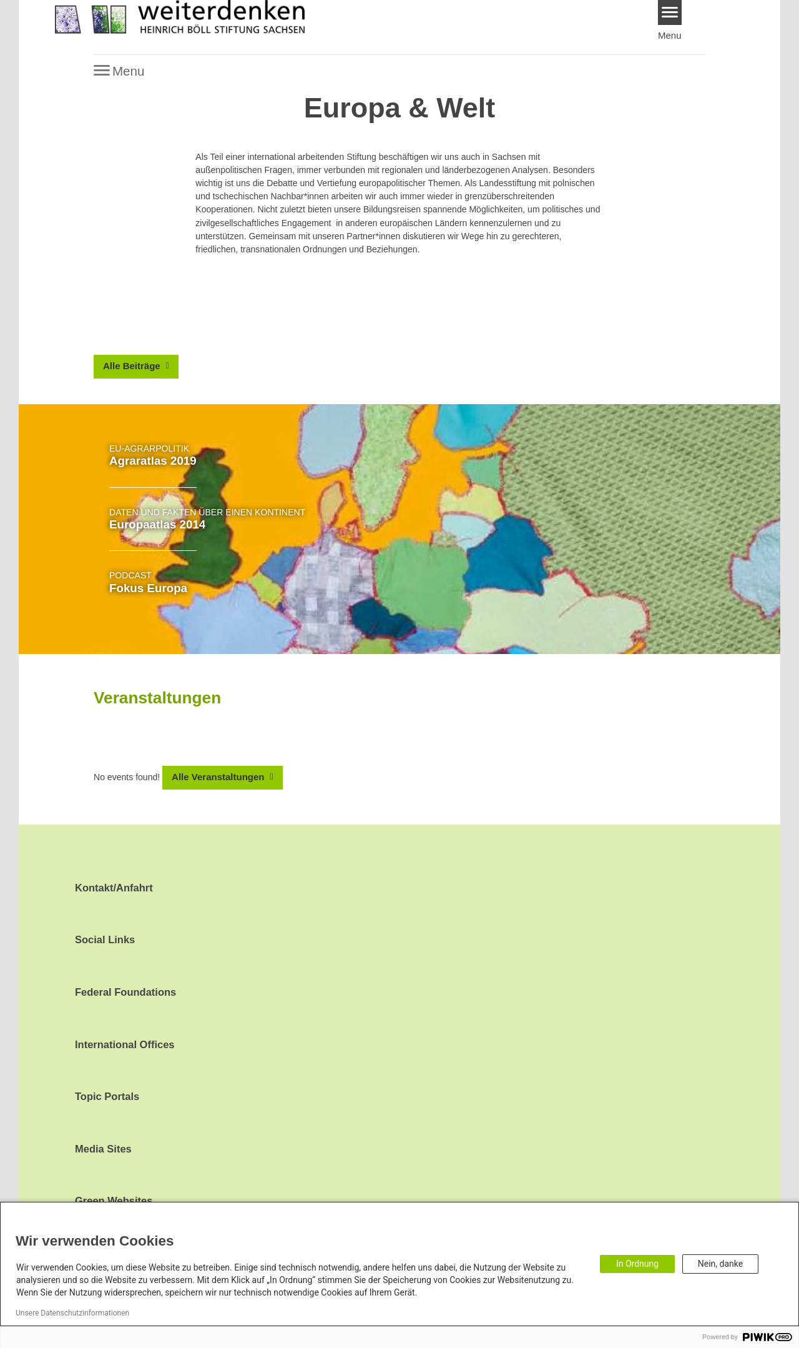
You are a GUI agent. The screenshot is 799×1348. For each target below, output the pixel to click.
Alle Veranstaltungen (219, 776)
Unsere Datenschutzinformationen (72, 1313)
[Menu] (670, 12)
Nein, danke (720, 1264)
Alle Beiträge (133, 365)
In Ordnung (637, 1264)
